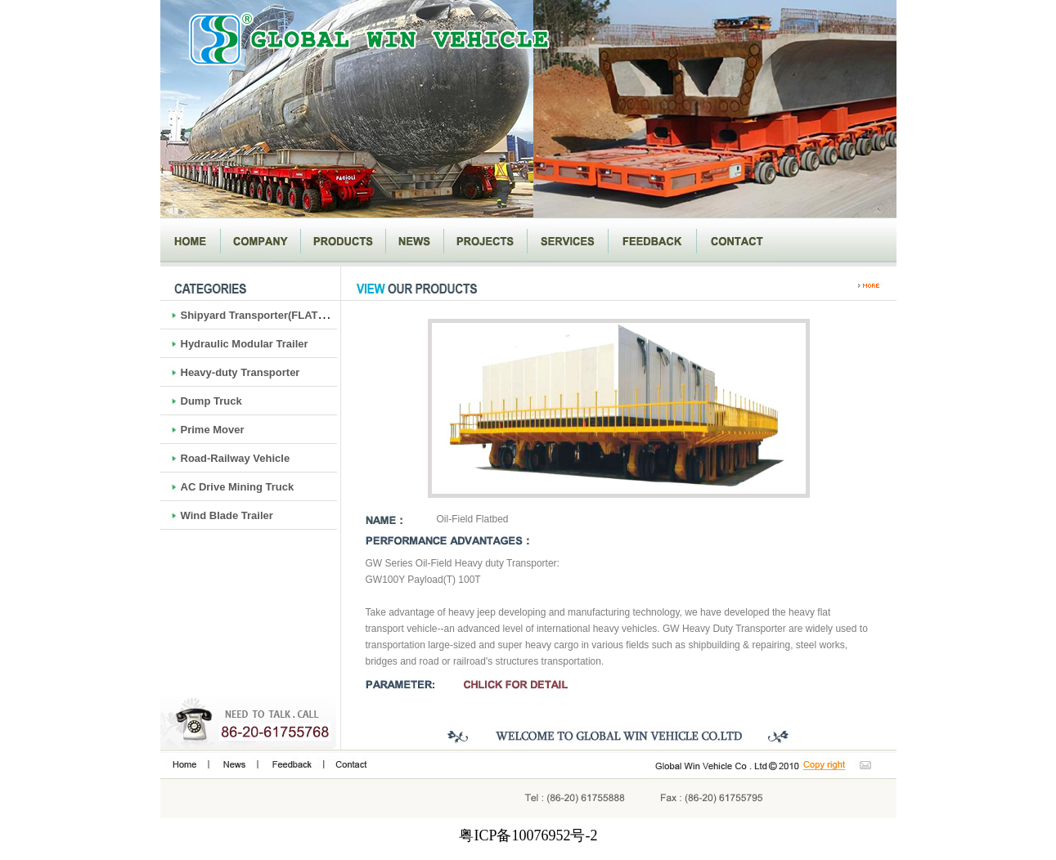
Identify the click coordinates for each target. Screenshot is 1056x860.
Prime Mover (213, 429)
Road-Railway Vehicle (235, 458)
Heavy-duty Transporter (240, 372)
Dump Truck (211, 401)
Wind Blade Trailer (227, 515)
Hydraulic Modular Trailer (244, 344)
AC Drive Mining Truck (237, 487)
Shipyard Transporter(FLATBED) (262, 315)
